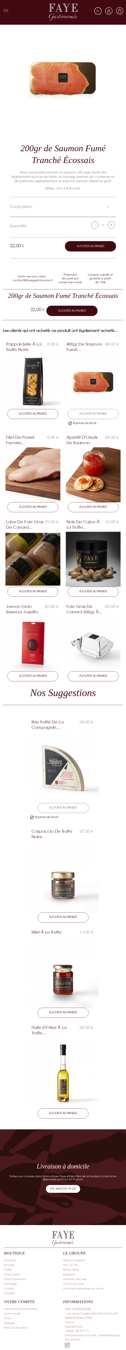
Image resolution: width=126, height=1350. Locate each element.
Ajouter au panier (90, 246)
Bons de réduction (16, 1329)
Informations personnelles (20, 1310)
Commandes (12, 1314)
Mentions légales (74, 1261)
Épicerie (9, 1266)
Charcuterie (12, 1275)
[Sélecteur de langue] (98, 11)
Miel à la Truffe (47, 933)
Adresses (9, 1324)
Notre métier (71, 1271)
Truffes (8, 1271)
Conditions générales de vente (83, 1289)
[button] (63, 1190)
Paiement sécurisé (75, 1280)
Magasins (69, 1275)
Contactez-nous (73, 1285)
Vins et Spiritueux (15, 1280)
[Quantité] (103, 225)
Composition (21, 207)
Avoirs (7, 1319)
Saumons (10, 1261)
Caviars (9, 1289)
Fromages (10, 1285)
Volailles (9, 1294)
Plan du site (70, 1266)
